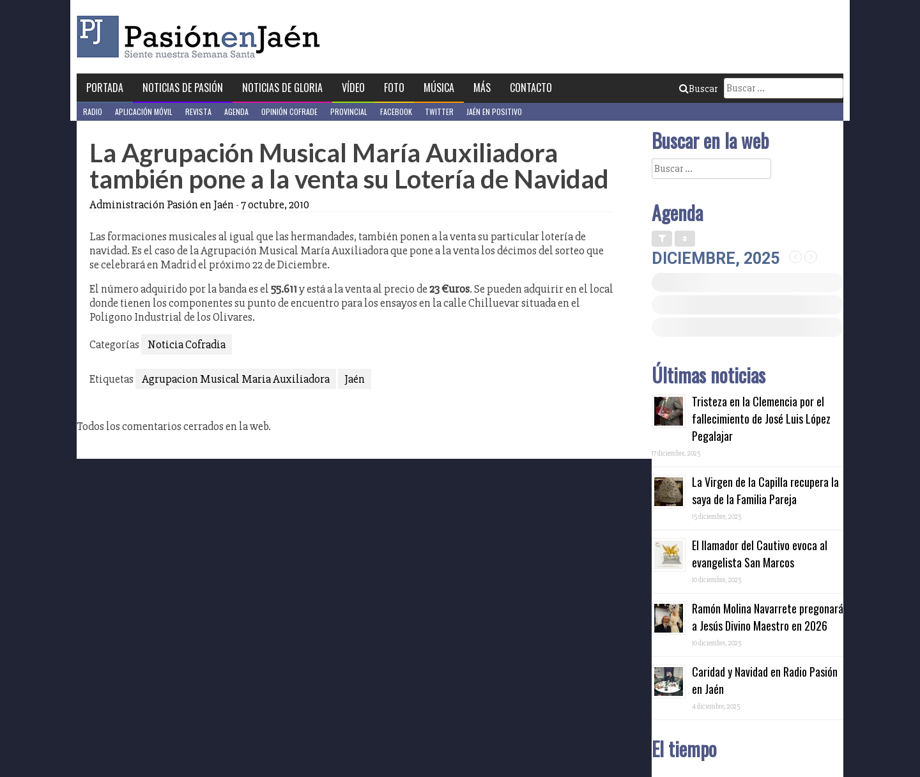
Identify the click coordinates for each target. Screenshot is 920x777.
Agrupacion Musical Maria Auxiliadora (236, 379)
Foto (394, 87)
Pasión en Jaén (202, 37)
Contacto (531, 87)
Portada (104, 87)
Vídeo (353, 87)
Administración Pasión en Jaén (161, 204)
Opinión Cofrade (289, 111)
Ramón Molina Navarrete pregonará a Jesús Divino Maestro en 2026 (767, 617)
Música (439, 87)
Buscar (698, 88)
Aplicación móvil (143, 111)
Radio (92, 111)
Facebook (396, 111)
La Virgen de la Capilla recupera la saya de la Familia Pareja (765, 490)
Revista (198, 111)
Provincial (348, 111)
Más (482, 87)
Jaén (354, 379)
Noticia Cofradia (187, 344)
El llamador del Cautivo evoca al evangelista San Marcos (759, 554)
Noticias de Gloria (282, 87)
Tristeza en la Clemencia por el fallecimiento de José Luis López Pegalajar (761, 418)
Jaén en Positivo (494, 111)
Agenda (236, 111)
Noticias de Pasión (182, 87)
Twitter (439, 111)
